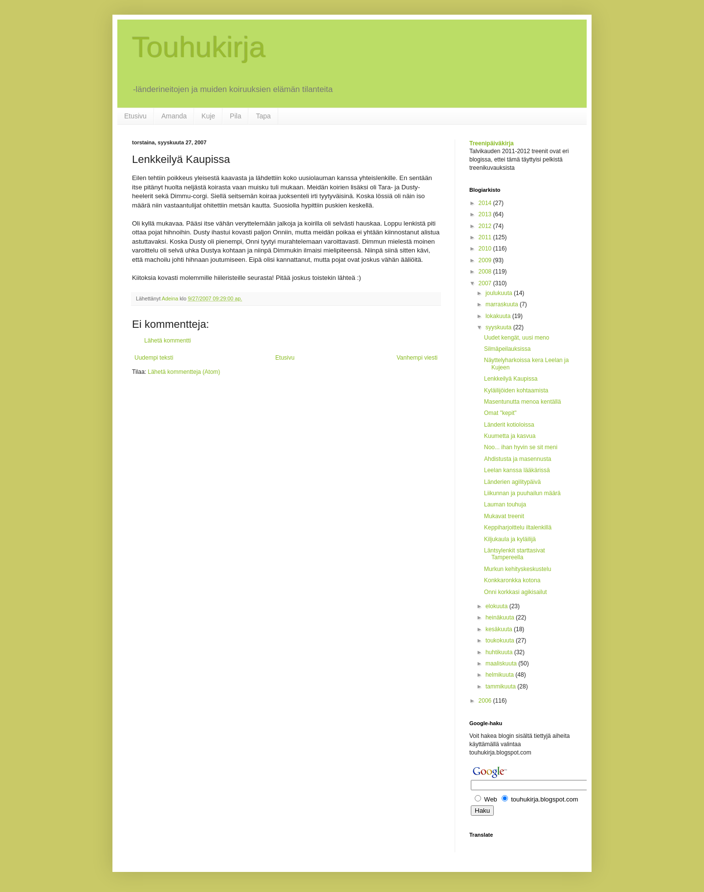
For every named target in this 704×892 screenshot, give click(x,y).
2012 (486, 226)
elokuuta (497, 606)
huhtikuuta (499, 652)
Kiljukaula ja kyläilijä (510, 539)
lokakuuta (498, 316)
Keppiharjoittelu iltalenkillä (517, 527)
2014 (486, 203)
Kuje (208, 116)
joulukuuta (499, 293)
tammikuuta (501, 686)
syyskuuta (499, 327)
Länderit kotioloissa (509, 424)
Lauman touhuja (505, 504)
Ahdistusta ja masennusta (517, 459)
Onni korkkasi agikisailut (515, 592)
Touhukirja (199, 47)
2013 (486, 214)
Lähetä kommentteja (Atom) (184, 371)
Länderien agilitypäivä (512, 482)
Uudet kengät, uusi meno (516, 337)
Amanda (174, 116)
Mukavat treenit (504, 516)
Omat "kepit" (500, 413)
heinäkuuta (500, 617)
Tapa (263, 116)
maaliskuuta (501, 663)
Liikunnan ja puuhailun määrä (522, 493)
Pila (235, 116)
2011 (486, 237)
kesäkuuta (499, 629)
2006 (486, 700)
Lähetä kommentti (167, 340)
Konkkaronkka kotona (512, 580)
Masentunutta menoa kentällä (522, 401)
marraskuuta (502, 304)
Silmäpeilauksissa (507, 348)
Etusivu (135, 116)
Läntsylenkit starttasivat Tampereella (514, 554)
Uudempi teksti (153, 357)
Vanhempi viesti (417, 357)
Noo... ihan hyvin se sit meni (520, 447)
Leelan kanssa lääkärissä (517, 470)
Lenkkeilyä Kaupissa (510, 378)
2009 (486, 260)
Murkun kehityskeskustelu (517, 569)
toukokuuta (500, 640)
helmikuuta (500, 674)
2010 (486, 248)
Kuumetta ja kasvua (509, 436)
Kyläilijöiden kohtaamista (516, 390)
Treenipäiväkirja (491, 143)
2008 (486, 271)
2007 (486, 283)
